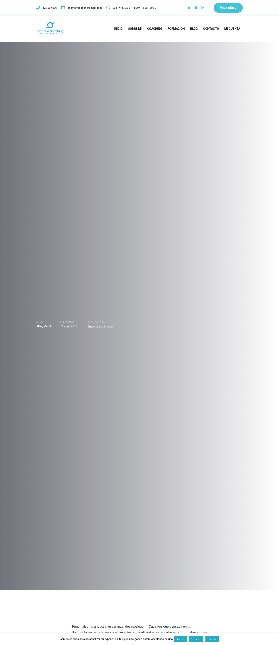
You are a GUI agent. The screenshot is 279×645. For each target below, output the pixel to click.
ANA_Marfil (43, 326)
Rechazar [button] (196, 639)
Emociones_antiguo (100, 327)
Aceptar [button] (180, 639)
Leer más (212, 639)
